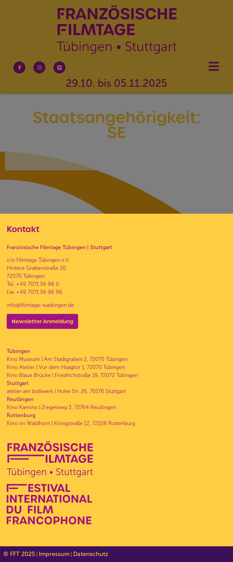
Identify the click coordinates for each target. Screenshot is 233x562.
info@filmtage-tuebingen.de (40, 305)
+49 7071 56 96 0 (37, 284)
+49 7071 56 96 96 (39, 292)
